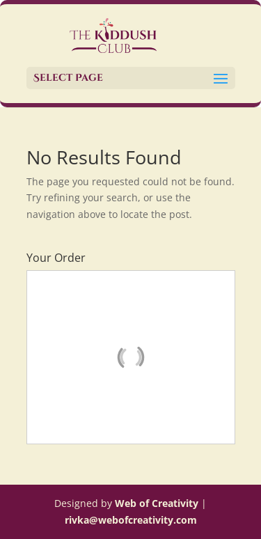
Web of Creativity (156, 503)
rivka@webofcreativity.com (131, 519)
